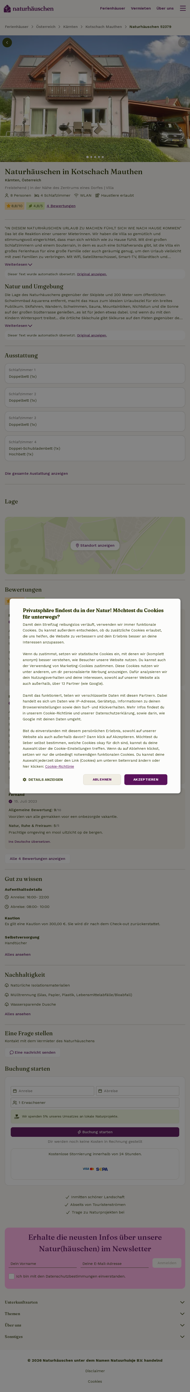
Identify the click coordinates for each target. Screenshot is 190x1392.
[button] (43, 779)
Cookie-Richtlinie (59, 766)
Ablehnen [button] (102, 780)
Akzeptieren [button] (145, 780)
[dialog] (95, 696)
